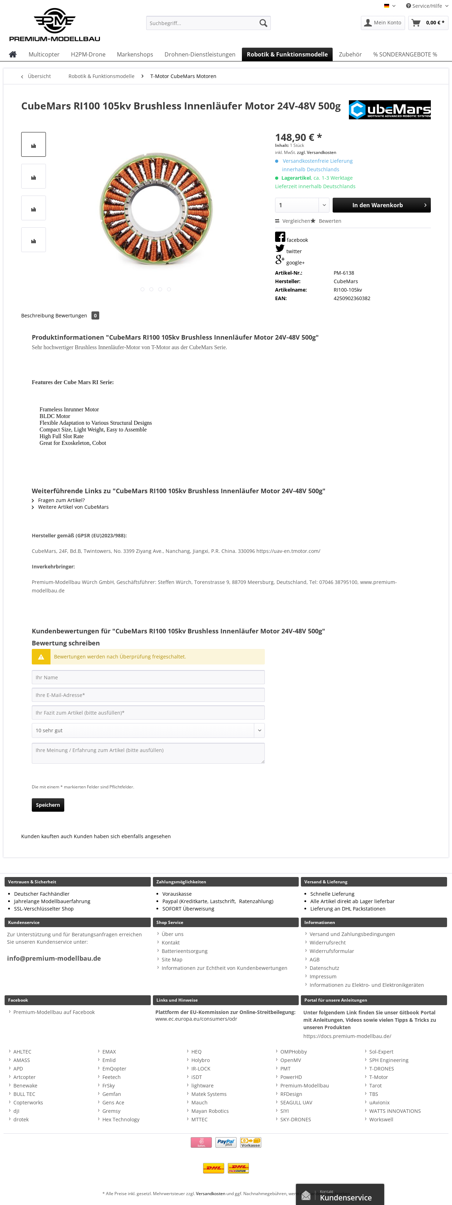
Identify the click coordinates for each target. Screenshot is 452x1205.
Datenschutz (324, 968)
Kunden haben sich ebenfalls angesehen (122, 836)
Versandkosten (210, 1194)
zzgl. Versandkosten (316, 152)
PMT (285, 1068)
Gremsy (111, 1111)
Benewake (25, 1085)
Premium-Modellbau (304, 1085)
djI (16, 1111)
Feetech (111, 1077)
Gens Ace (113, 1102)
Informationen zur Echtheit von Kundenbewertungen (224, 968)
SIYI (284, 1111)
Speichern (48, 804)
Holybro (200, 1060)
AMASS (21, 1060)
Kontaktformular (308, 1193)
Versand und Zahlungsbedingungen (352, 934)
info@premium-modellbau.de (54, 958)
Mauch (199, 1102)
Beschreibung (37, 315)
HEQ (196, 1051)
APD (18, 1068)
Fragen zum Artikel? (58, 500)
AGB (315, 959)
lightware (202, 1085)
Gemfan (111, 1094)
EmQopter (114, 1068)
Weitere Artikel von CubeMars (70, 506)
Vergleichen (292, 220)
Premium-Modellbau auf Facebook (54, 1012)
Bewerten (325, 220)
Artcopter (24, 1077)
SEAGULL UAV (296, 1102)
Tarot (375, 1085)
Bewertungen (77, 315)
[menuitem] (208, 26)
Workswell (381, 1119)
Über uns (173, 934)
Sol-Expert (381, 1051)
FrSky (108, 1085)
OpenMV (290, 1060)
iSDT (196, 1077)
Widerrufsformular (332, 951)
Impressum (323, 976)
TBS (373, 1094)
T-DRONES (381, 1068)
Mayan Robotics (210, 1111)
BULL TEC (24, 1094)
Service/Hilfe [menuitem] (425, 5)
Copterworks (28, 1102)
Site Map (172, 959)
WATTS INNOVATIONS (395, 1111)
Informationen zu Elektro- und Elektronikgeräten (367, 985)
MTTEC (199, 1119)
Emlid (109, 1060)
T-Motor (378, 1077)
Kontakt (171, 942)
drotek (21, 1119)
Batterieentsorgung (185, 951)
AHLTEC (22, 1051)
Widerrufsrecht (328, 942)
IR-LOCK (200, 1068)
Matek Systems (209, 1094)
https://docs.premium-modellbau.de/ (347, 1036)
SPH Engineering (389, 1060)
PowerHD (291, 1077)
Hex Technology (120, 1119)
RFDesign (291, 1094)
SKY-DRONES (295, 1119)
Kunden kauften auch (46, 836)
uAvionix (379, 1102)
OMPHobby (293, 1051)
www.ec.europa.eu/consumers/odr (196, 1018)
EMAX (109, 1051)
